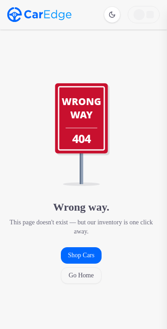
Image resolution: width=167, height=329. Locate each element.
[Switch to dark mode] (112, 14)
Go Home (81, 275)
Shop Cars (81, 255)
